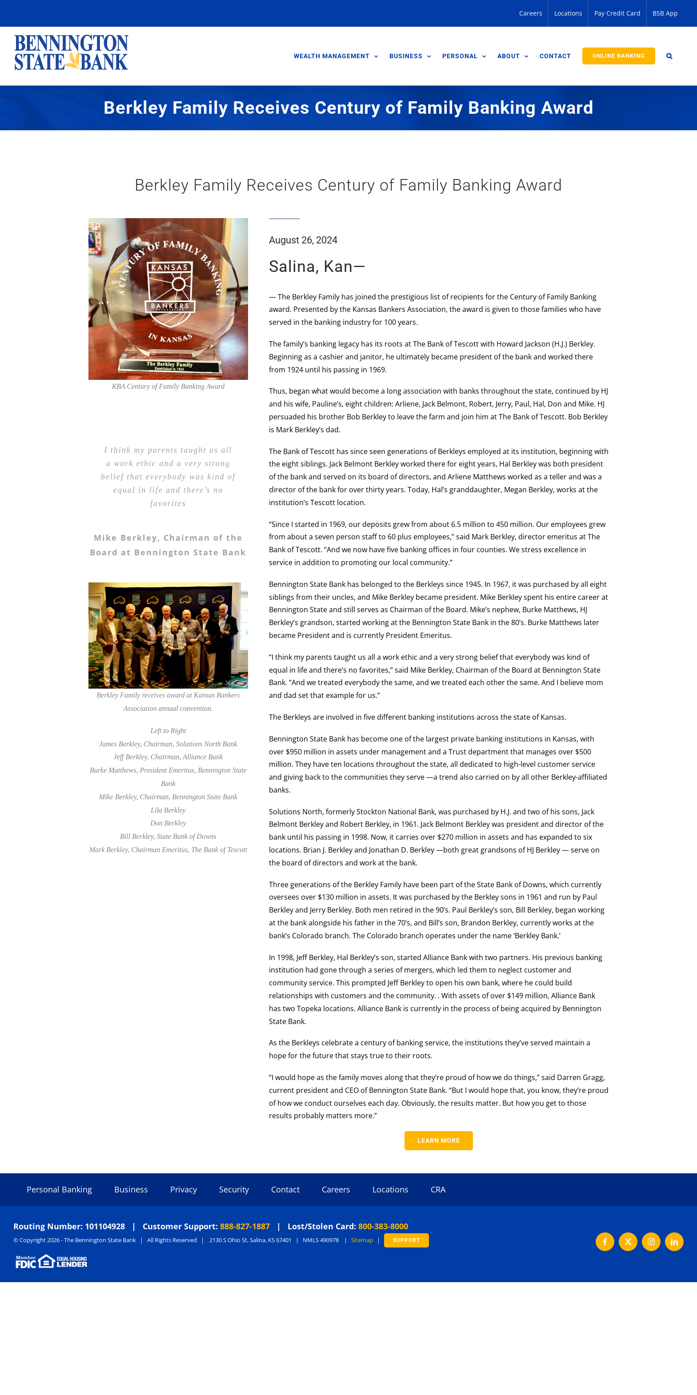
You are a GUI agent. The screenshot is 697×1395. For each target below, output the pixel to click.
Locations (391, 1189)
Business (131, 1189)
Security (234, 1189)
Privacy (183, 1189)
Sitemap (362, 1240)
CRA (438, 1189)
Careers (336, 1189)
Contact (285, 1189)
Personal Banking (59, 1189)
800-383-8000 (383, 1226)
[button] (669, 56)
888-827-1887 (245, 1226)
